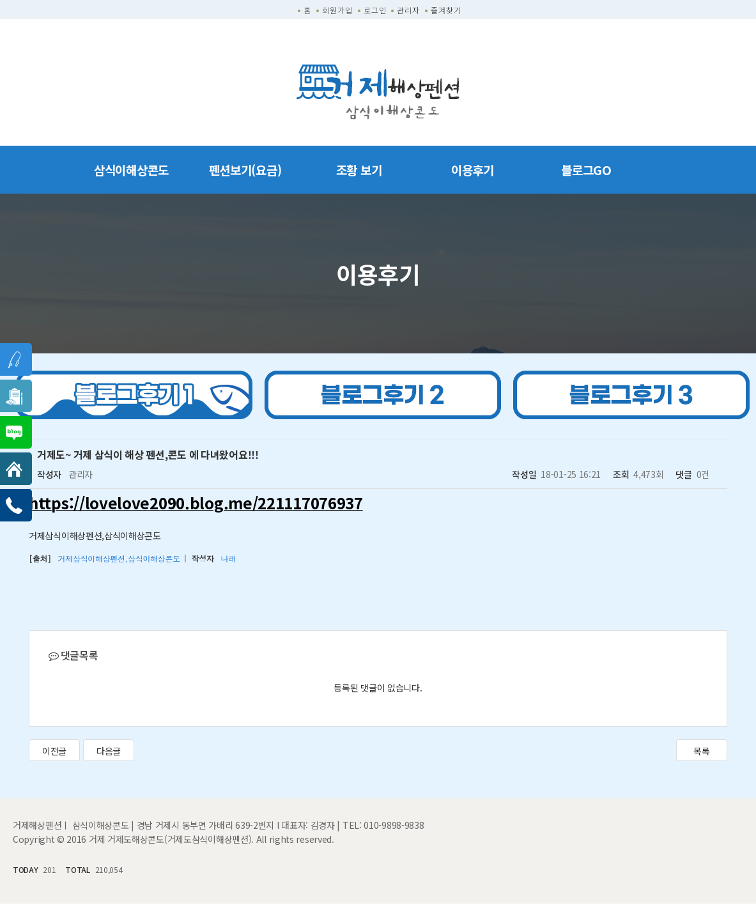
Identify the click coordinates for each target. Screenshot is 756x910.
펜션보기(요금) (245, 169)
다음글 (108, 750)
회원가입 (337, 9)
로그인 (375, 9)
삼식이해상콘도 (131, 169)
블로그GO (586, 169)
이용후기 (472, 169)
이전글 (54, 750)
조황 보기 (359, 169)
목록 (701, 750)
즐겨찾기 (446, 9)
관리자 (408, 9)
